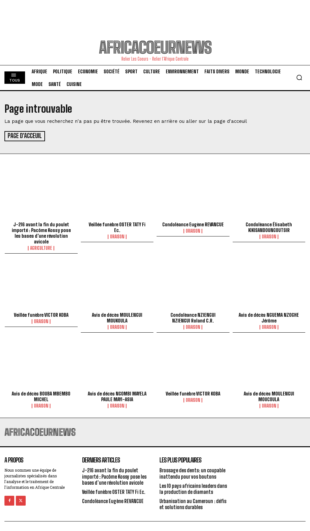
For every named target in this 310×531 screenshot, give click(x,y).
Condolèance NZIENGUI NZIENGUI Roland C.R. (193, 316)
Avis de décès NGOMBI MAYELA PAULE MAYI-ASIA (117, 395)
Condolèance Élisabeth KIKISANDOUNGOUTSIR (269, 226)
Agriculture (41, 247)
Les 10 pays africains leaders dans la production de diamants (193, 488)
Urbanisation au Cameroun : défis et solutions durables (192, 503)
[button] (299, 77)
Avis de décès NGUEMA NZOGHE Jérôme (269, 316)
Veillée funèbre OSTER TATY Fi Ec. (117, 226)
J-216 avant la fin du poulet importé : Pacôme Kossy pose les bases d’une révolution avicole (41, 232)
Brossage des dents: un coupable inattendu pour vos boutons (192, 472)
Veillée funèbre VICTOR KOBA (41, 314)
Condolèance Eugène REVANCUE (193, 223)
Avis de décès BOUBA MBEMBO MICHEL (41, 395)
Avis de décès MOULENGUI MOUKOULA (117, 316)
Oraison (117, 236)
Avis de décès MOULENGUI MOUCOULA (269, 395)
